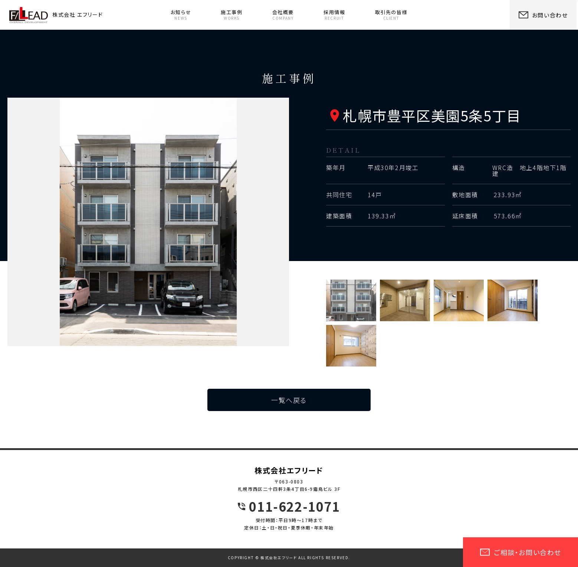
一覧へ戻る (289, 400)
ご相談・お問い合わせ (520, 552)
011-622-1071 (294, 506)
